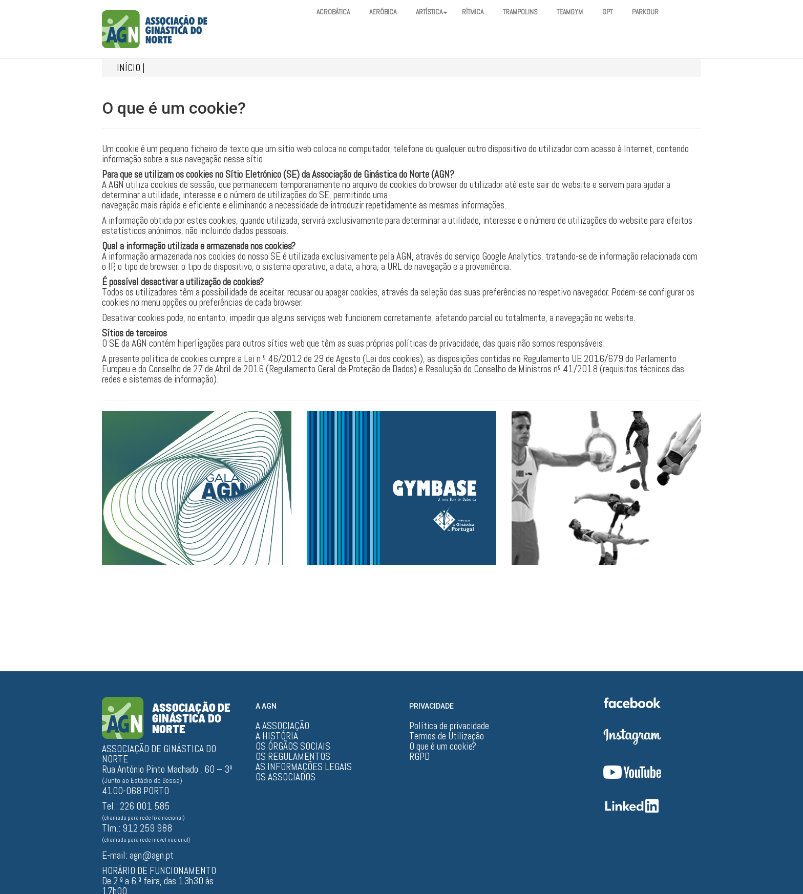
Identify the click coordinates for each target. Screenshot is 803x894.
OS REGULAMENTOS (293, 757)
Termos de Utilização (446, 736)
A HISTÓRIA (277, 736)
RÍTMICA (483, 12)
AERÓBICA (387, 12)
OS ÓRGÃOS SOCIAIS (293, 746)
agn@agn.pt (152, 855)
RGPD (419, 757)
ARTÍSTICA (439, 12)
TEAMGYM (586, 12)
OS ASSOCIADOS (285, 777)
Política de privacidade (449, 726)
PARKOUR (666, 12)
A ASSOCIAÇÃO (282, 726)
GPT (626, 12)
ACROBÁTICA (335, 12)
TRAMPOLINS (534, 12)
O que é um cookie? (442, 746)
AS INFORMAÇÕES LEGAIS (304, 767)
